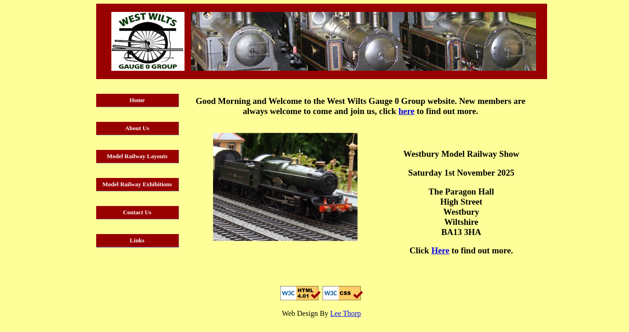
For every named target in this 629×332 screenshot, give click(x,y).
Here (440, 250)
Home (136, 100)
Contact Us (137, 212)
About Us (137, 128)
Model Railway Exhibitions (137, 184)
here (406, 111)
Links (137, 240)
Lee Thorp (345, 313)
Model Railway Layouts (137, 156)
